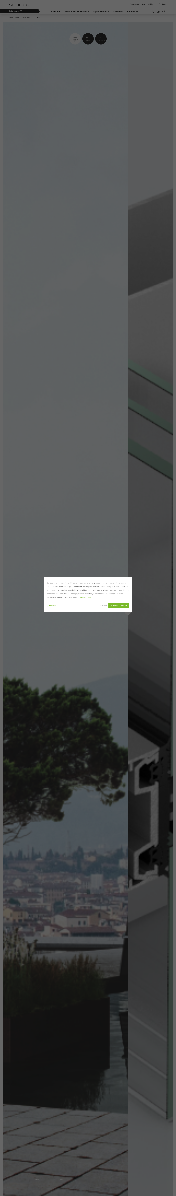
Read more (52, 605)
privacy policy (86, 597)
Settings (104, 605)
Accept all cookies (120, 606)
